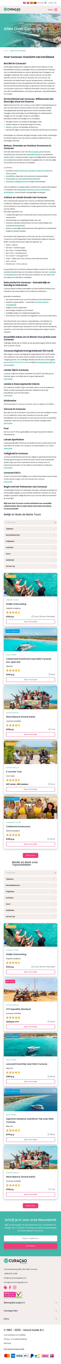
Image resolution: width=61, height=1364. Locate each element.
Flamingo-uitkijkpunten (16, 181)
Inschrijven (30, 1246)
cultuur (15, 127)
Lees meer (8, 379)
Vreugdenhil (11, 305)
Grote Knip (22, 171)
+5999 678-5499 (10, 1273)
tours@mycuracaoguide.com (16, 1282)
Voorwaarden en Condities (14, 1335)
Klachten (7, 1343)
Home (6, 51)
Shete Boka (10, 179)
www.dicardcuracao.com (17, 362)
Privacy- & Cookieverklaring (15, 1339)
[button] (30, 528)
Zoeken (51, 3)
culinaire (52, 272)
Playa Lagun (11, 173)
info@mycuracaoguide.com (15, 1278)
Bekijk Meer (30, 855)
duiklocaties (9, 157)
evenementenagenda (15, 225)
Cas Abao (32, 171)
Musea (9, 127)
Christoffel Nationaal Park (29, 179)
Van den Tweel (41, 302)
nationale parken (33, 154)
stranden (35, 152)
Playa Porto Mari (43, 171)
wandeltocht (11, 275)
